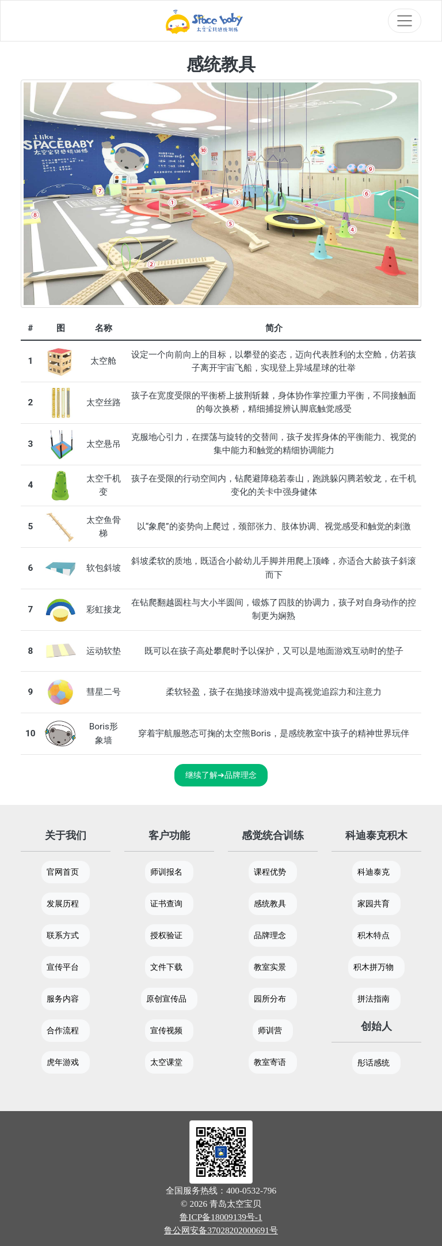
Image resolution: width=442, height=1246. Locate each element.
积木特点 (373, 935)
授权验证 (166, 935)
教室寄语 (270, 1062)
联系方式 (63, 935)
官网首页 (63, 871)
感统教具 (270, 903)
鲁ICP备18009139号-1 (221, 1217)
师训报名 (166, 871)
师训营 (270, 1030)
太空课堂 (166, 1062)
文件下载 (166, 967)
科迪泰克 (373, 871)
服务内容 (63, 998)
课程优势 (270, 871)
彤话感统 (373, 1062)
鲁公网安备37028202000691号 (221, 1230)
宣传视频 (166, 1030)
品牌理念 (270, 935)
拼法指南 (373, 998)
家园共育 (373, 903)
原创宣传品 (166, 998)
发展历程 (63, 903)
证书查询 (166, 903)
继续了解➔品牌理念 (221, 775)
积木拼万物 (373, 967)
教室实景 (270, 967)
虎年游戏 (63, 1062)
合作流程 (63, 1030)
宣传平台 (63, 967)
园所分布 (270, 998)
